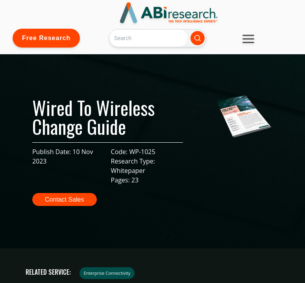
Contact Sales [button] (64, 199)
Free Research (46, 38)
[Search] (148, 37)
